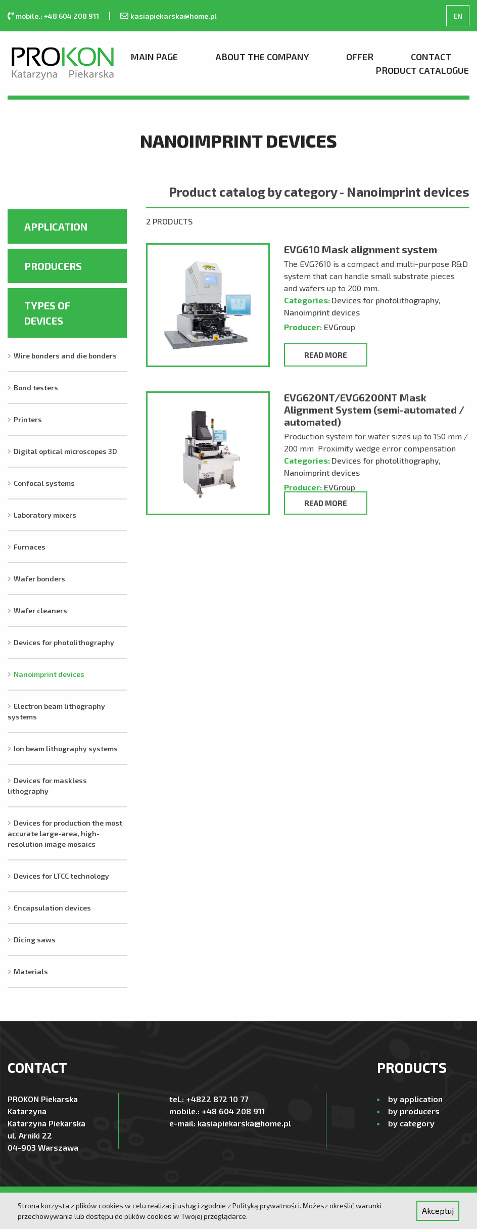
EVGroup (339, 327)
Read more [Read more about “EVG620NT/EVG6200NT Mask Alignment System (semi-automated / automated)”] (325, 503)
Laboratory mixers (45, 515)
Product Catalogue (422, 70)
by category (411, 1123)
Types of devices (47, 313)
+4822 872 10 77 (217, 1099)
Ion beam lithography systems (66, 748)
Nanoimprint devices (49, 674)
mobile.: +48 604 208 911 (57, 16)
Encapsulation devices (52, 907)
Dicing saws (35, 939)
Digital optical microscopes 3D (65, 451)
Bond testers (36, 387)
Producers (53, 266)
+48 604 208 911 (233, 1111)
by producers (414, 1111)
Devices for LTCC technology (61, 876)
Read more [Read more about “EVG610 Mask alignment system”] (325, 354)
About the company (262, 56)
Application (55, 226)
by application (415, 1099)
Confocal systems (44, 483)
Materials (31, 971)
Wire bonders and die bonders (65, 355)
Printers (28, 419)
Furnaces (29, 546)
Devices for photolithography (64, 642)
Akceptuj (438, 1210)
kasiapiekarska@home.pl (173, 16)
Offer (359, 56)
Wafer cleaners (40, 610)
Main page (154, 56)
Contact (431, 56)
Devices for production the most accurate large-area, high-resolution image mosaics (65, 833)
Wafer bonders (39, 578)
